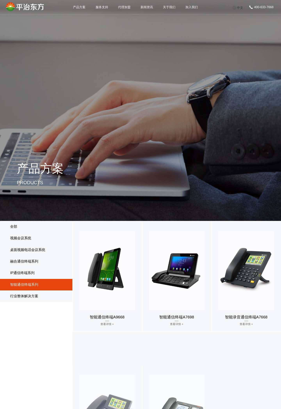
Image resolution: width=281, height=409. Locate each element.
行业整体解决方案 (24, 296)
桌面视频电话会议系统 (27, 250)
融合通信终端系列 (24, 261)
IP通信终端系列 (22, 273)
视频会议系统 (20, 238)
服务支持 (102, 7)
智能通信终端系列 (24, 285)
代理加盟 (124, 7)
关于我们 (169, 7)
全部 (13, 227)
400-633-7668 (264, 7)
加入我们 (191, 7)
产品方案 (79, 7)
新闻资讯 (146, 7)
